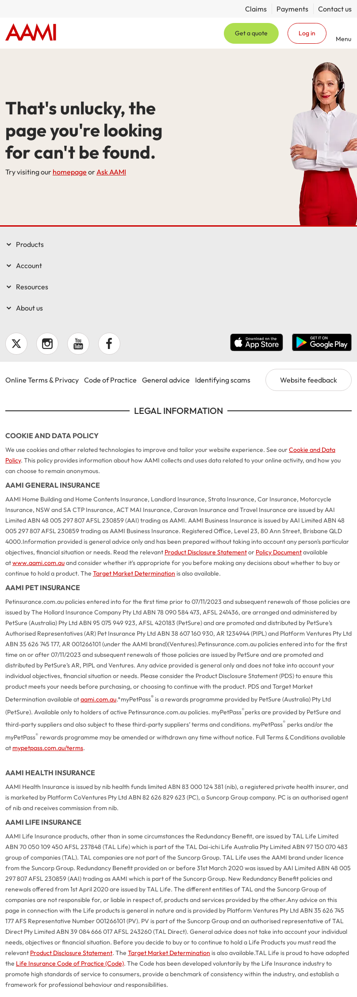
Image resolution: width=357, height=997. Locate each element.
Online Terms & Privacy (42, 379)
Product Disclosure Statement (206, 552)
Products (30, 244)
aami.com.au (98, 699)
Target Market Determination (134, 573)
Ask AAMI (111, 171)
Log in (307, 33)
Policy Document (279, 552)
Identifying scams (222, 379)
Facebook (109, 344)
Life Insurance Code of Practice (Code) (70, 963)
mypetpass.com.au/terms (47, 748)
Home (30, 33)
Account (29, 265)
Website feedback (308, 379)
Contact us (335, 8)
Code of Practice (110, 379)
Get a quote (251, 33)
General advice (166, 379)
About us (29, 307)
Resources (32, 286)
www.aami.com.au (38, 563)
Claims (256, 8)
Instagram (47, 344)
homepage (70, 171)
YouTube (78, 344)
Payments (292, 8)
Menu (343, 38)
